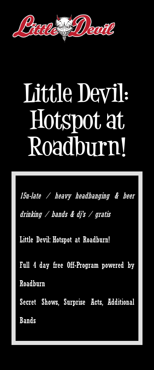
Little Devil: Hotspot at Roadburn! (77, 119)
